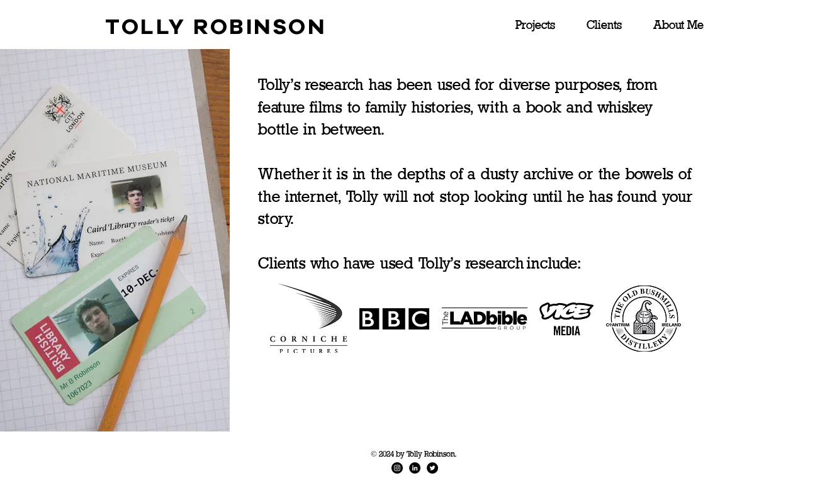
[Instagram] (397, 468)
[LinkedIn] (414, 468)
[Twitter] (432, 468)
